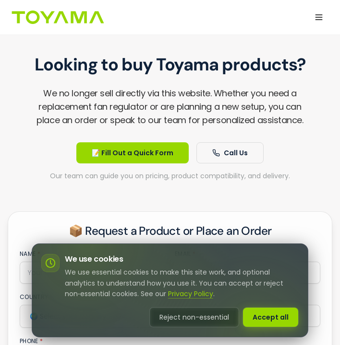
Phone (31, 341)
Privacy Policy (190, 294)
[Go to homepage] (58, 17)
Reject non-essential (194, 317)
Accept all (271, 317)
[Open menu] (318, 17)
